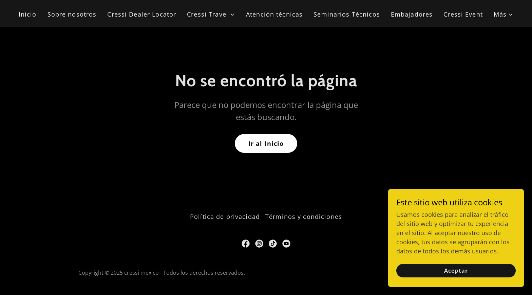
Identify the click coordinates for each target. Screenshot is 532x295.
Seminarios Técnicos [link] (347, 14)
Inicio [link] (28, 14)
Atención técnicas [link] (274, 14)
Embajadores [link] (412, 14)
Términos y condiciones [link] (303, 216)
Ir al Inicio (266, 143)
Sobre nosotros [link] (72, 14)
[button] (211, 14)
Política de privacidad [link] (225, 216)
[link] (245, 243)
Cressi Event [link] (463, 14)
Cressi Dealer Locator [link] (141, 14)
